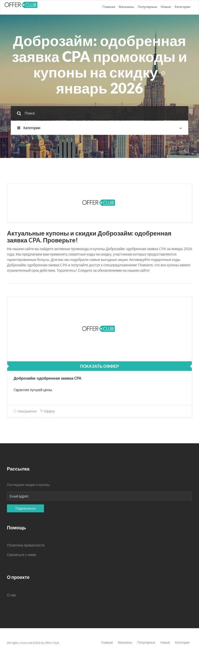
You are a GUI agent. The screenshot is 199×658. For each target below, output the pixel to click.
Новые (166, 7)
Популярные (147, 7)
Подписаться (25, 508)
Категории (182, 7)
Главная (108, 7)
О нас (11, 595)
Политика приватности (25, 545)
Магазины (126, 7)
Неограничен (25, 411)
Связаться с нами (21, 554)
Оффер (47, 411)
